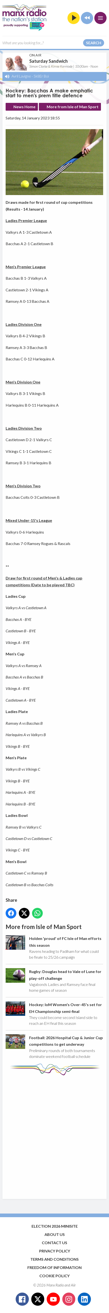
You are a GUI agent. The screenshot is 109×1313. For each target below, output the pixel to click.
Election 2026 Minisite (55, 1226)
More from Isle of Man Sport (72, 106)
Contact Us (54, 1242)
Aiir (73, 1285)
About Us (54, 1234)
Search (93, 42)
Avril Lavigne (21, 76)
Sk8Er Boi (41, 76)
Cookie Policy (54, 1275)
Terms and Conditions (54, 1259)
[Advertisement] (54, 1135)
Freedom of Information (54, 1267)
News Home (24, 106)
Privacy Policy (54, 1251)
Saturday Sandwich (48, 61)
